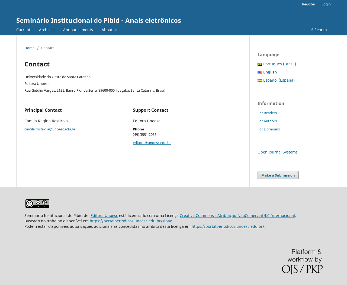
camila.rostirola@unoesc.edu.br (49, 129)
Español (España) (279, 80)
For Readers (267, 112)
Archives (46, 29)
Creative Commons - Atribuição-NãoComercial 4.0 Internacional (237, 215)
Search (319, 29)
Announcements (78, 29)
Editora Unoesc (104, 215)
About (108, 29)
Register (308, 4)
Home (29, 47)
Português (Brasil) (279, 63)
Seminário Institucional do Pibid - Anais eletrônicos (98, 20)
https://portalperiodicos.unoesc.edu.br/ (228, 226)
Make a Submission (278, 175)
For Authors (267, 121)
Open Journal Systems (278, 152)
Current (23, 29)
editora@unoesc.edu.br (152, 142)
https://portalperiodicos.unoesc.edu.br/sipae (131, 220)
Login (326, 4)
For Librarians (269, 129)
